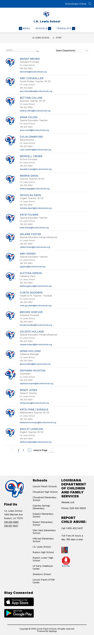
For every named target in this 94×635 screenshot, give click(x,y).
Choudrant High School (45, 492)
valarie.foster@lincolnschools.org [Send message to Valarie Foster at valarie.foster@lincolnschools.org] (35, 247)
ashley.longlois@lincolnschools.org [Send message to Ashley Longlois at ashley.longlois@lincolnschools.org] (35, 442)
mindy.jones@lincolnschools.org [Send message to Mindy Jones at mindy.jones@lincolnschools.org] (34, 403)
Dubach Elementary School (43, 515)
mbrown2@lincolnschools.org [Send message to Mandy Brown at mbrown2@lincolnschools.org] (33, 72)
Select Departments (65, 50)
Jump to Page (40, 450)
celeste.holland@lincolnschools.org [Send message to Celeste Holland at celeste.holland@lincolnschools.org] (36, 344)
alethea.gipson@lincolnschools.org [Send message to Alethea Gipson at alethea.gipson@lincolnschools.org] (36, 286)
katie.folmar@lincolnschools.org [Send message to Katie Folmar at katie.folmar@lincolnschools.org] (34, 227)
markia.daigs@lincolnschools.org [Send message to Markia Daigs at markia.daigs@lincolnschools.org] (34, 188)
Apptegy (53, 631)
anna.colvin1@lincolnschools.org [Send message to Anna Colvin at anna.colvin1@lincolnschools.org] (34, 130)
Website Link (67, 502)
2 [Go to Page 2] (23, 450)
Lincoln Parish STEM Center (44, 581)
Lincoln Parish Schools (45, 486)
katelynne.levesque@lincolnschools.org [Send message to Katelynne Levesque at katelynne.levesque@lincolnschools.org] (38, 422)
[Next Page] (29, 450)
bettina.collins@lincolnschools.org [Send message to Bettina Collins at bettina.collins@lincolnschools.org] (35, 110)
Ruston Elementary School (43, 523)
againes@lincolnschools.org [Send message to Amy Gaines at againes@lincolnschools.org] (32, 266)
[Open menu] (24, 28)
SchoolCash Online (75, 3)
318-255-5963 (11, 522)
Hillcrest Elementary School (43, 540)
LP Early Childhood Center (43, 567)
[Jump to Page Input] (51, 450)
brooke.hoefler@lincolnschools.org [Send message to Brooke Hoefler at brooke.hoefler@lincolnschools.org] (36, 325)
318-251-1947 (11, 525)
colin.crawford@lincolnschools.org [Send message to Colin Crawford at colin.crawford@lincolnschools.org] (35, 149)
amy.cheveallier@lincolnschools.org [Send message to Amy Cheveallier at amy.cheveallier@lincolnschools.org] (36, 91)
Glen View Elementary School (44, 531)
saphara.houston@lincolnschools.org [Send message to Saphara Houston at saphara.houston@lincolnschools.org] (36, 383)
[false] (22, 50)
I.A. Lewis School (41, 37)
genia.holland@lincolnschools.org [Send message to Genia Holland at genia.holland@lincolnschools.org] (35, 364)
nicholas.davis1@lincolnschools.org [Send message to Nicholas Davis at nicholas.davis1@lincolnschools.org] (36, 208)
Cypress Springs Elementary (41, 507)
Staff (59, 37)
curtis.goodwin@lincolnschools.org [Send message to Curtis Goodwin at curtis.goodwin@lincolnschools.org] (35, 305)
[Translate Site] (65, 28)
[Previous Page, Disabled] (12, 450)
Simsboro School (42, 574)
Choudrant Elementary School (44, 498)
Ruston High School (43, 552)
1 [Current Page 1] (18, 450)
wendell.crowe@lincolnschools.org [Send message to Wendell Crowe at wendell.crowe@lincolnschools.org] (36, 169)
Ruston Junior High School (43, 559)
